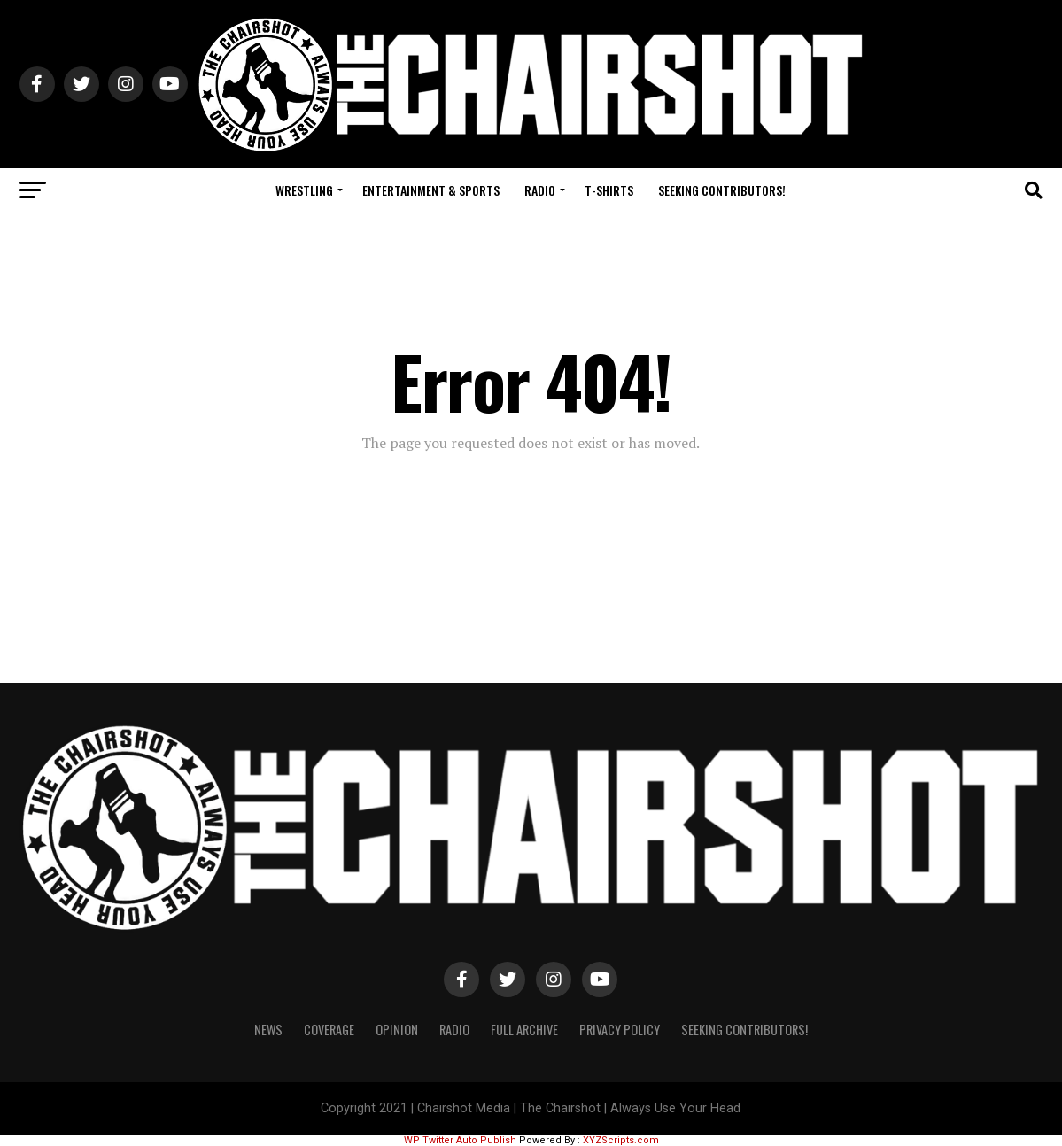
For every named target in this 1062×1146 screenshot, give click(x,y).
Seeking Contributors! (722, 190)
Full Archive (524, 1029)
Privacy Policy (619, 1029)
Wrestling (304, 190)
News (268, 1029)
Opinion (397, 1029)
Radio (539, 190)
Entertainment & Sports (431, 190)
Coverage (329, 1029)
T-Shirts (609, 190)
